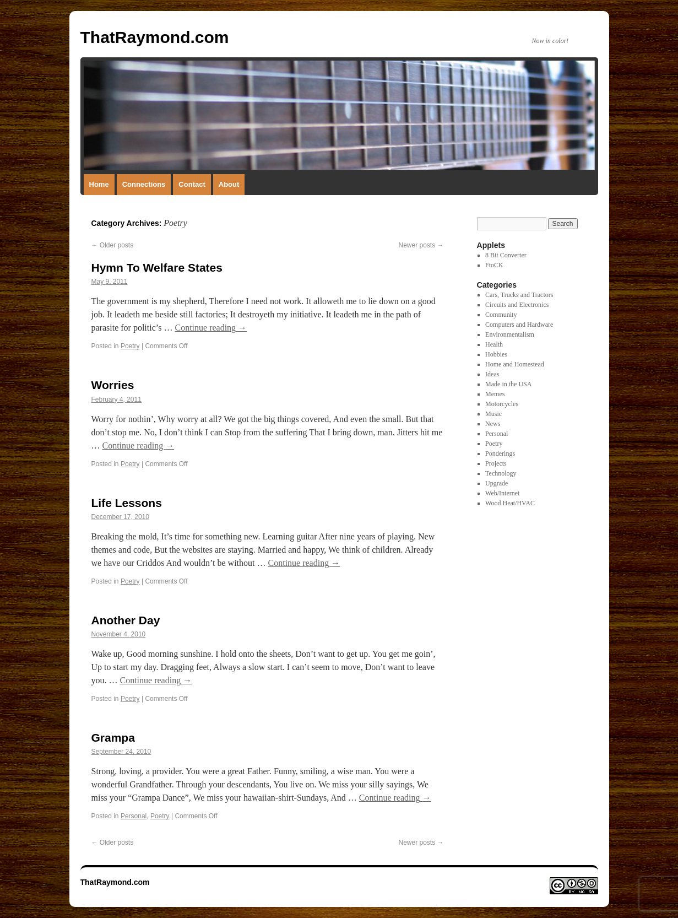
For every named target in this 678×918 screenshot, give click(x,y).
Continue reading (211, 327)
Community (501, 314)
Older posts (112, 245)
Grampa (113, 737)
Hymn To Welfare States (157, 267)
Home (99, 184)
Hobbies (496, 354)
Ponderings (500, 453)
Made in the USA (508, 384)
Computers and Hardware (519, 324)
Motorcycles (501, 404)
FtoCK (494, 265)
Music (493, 414)
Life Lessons (126, 502)
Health (494, 344)
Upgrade (496, 483)
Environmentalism (509, 334)
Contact (191, 184)
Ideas (492, 374)
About (229, 184)
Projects (496, 463)
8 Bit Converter (506, 255)
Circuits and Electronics (517, 305)
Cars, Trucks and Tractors (519, 295)
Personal (134, 816)
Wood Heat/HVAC (510, 503)
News (492, 424)
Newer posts (420, 245)
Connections (144, 184)
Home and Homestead (514, 364)
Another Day (125, 620)
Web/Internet (502, 493)
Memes (495, 394)
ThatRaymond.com (154, 37)
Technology (500, 473)
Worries (112, 385)
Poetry (130, 346)
